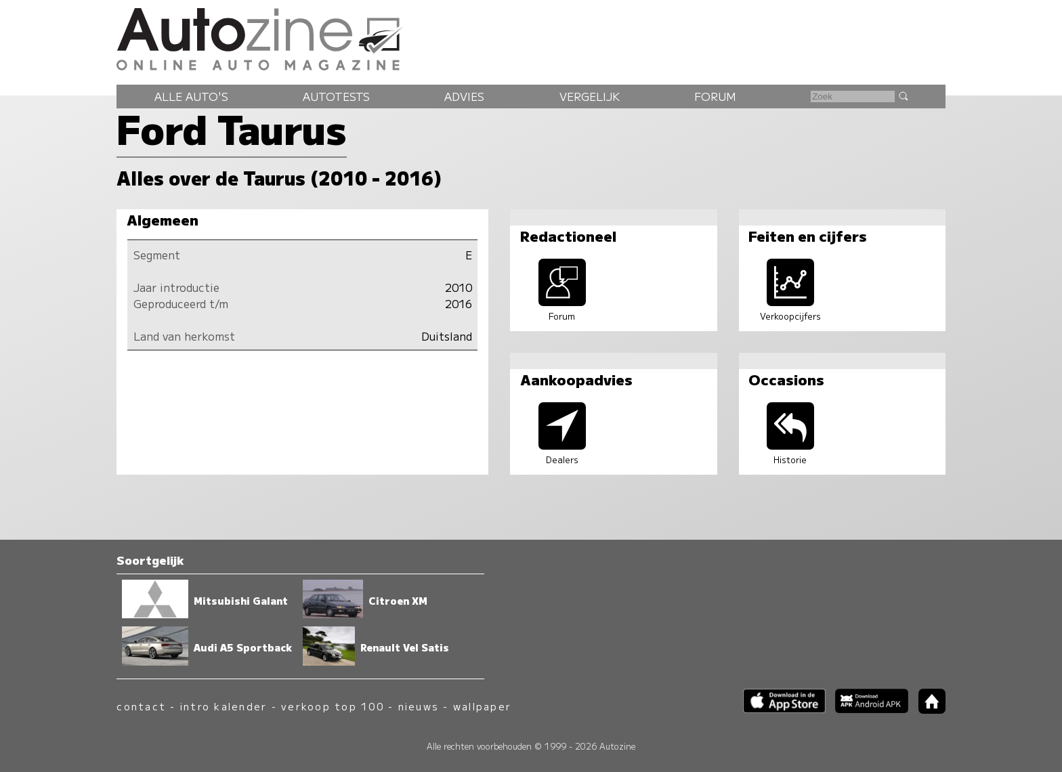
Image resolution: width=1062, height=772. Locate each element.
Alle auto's (191, 96)
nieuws (418, 706)
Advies (464, 96)
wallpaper (482, 706)
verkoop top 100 (332, 706)
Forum (715, 96)
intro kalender (223, 706)
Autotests (336, 96)
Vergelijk (589, 96)
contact (141, 706)
